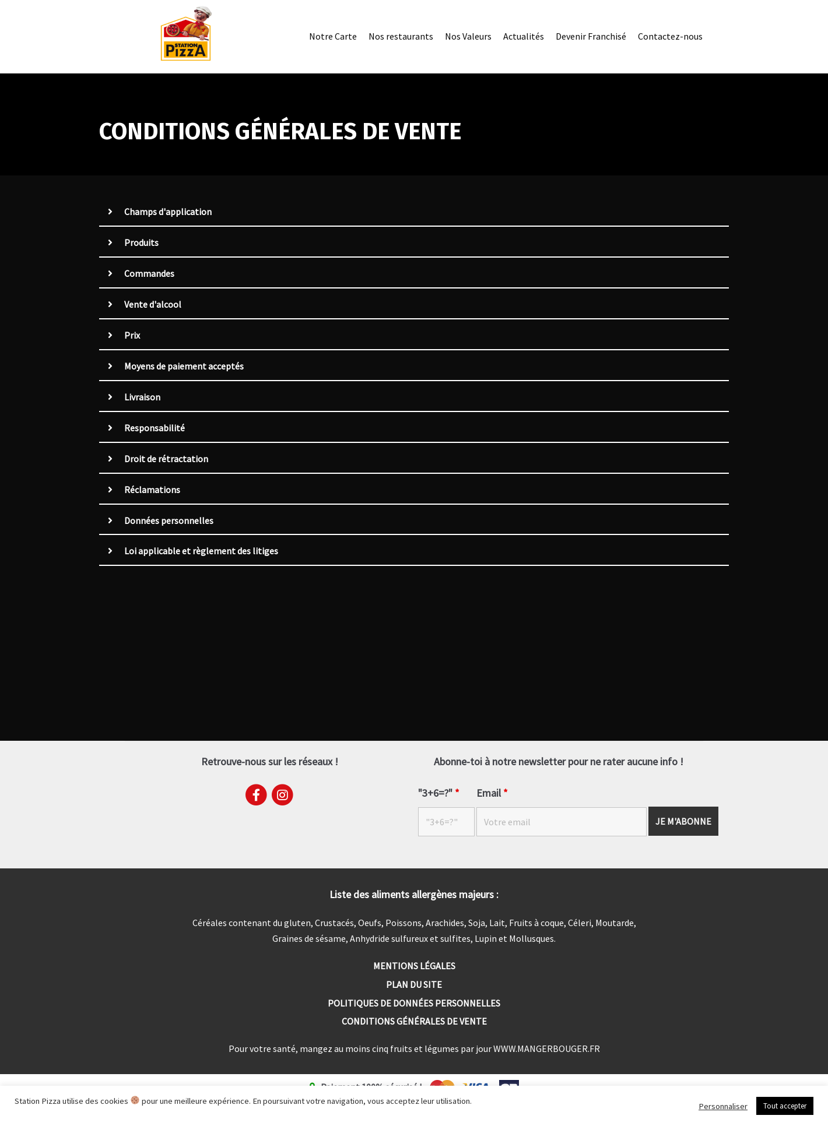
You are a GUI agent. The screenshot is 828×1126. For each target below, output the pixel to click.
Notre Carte (333, 36)
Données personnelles (168, 521)
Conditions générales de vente (414, 1022)
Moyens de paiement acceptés (184, 366)
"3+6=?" (438, 793)
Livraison (142, 397)
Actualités (523, 36)
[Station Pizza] (186, 34)
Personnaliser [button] (723, 1106)
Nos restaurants (401, 36)
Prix (132, 336)
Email (492, 793)
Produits (141, 243)
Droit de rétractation (166, 459)
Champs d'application (168, 212)
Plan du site (414, 984)
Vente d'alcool (152, 305)
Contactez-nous (670, 36)
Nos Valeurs (468, 36)
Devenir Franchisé (591, 36)
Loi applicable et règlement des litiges (201, 552)
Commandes (149, 274)
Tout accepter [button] (784, 1106)
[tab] (414, 213)
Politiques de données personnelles (414, 1003)
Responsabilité (154, 428)
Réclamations (152, 490)
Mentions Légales (414, 966)
